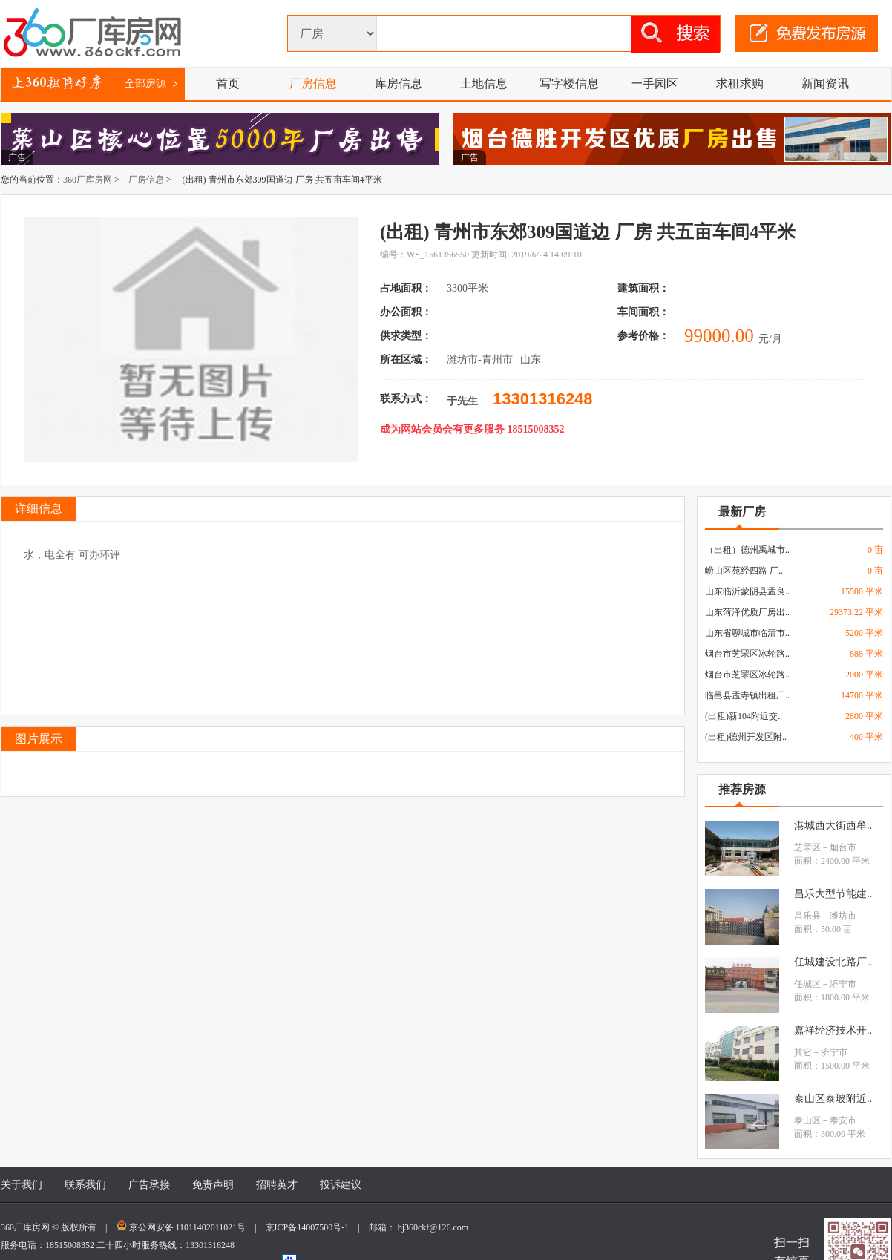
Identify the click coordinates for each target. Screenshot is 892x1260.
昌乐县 (807, 915)
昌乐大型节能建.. (833, 893)
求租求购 (740, 83)
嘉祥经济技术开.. (833, 1030)
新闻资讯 (825, 83)
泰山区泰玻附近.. (833, 1098)
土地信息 (484, 83)
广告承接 (149, 1184)
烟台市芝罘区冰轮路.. (747, 654)
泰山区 (807, 1120)
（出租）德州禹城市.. (747, 550)
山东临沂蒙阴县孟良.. (747, 591)
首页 (228, 83)
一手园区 (654, 83)
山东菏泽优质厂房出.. (747, 612)
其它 (803, 1052)
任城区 (807, 984)
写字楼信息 (569, 83)
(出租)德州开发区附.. (746, 737)
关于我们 (21, 1184)
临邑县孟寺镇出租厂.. (747, 695)
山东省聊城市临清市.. (747, 633)
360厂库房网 (87, 179)
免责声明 (213, 1184)
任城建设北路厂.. (833, 962)
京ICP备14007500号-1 (312, 1227)
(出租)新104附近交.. (743, 716)
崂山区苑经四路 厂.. (744, 570)
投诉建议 (340, 1184)
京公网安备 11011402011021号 (187, 1227)
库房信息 (398, 83)
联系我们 (85, 1184)
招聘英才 (277, 1184)
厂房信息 (313, 83)
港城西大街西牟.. (833, 825)
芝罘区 (807, 847)
